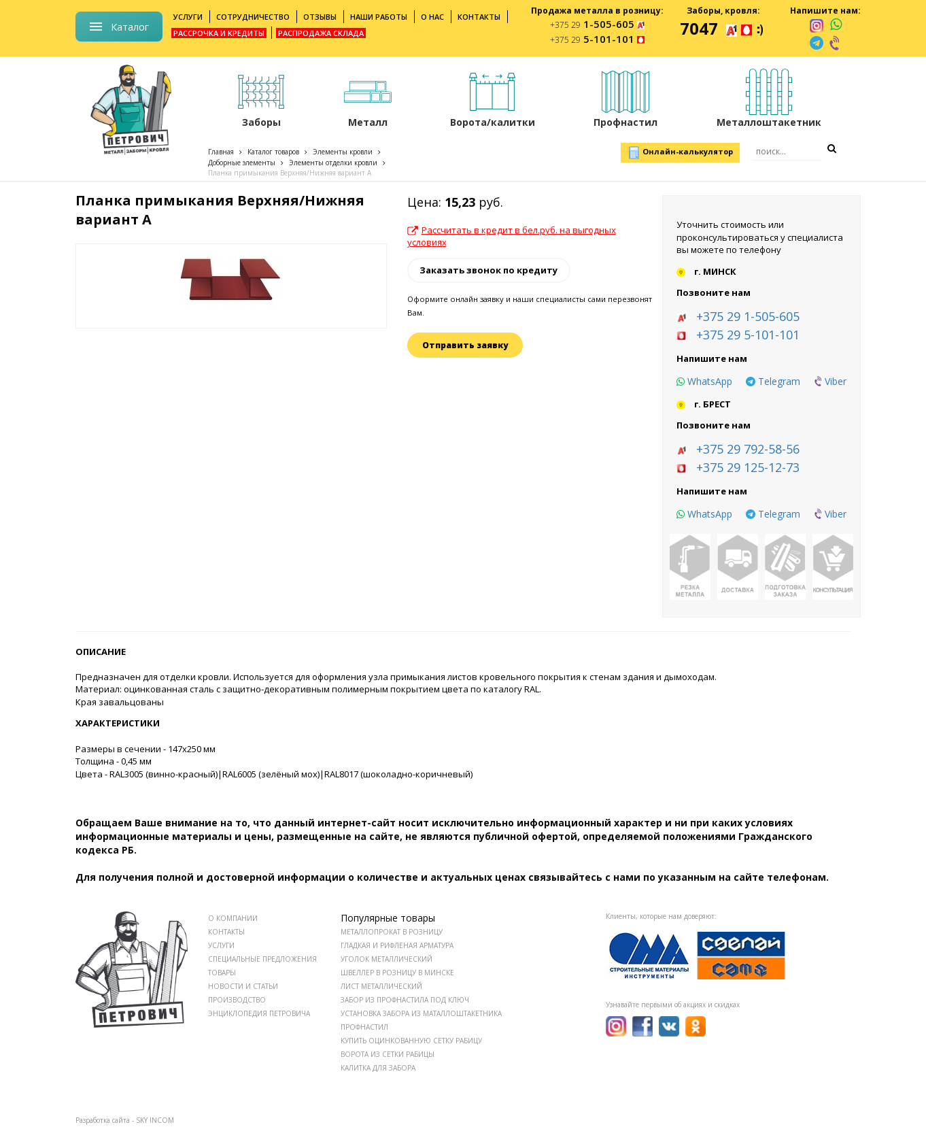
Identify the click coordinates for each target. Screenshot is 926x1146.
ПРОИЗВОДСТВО (237, 1000)
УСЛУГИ (221, 945)
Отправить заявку (465, 345)
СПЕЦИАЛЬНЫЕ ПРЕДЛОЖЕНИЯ (262, 959)
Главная (221, 151)
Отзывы (320, 17)
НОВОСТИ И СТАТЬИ (243, 986)
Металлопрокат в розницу (392, 932)
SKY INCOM (155, 1120)
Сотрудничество (253, 17)
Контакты (479, 17)
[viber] (835, 43)
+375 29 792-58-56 (748, 449)
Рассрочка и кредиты (219, 33)
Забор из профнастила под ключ (405, 1000)
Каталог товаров (273, 151)
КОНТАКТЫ (226, 932)
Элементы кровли (343, 151)
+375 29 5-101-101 (748, 334)
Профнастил (364, 1027)
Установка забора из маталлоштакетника (421, 1013)
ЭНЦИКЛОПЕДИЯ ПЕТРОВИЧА (259, 1013)
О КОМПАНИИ (233, 918)
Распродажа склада (321, 33)
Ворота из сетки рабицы (387, 1054)
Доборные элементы (241, 162)
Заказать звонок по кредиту (488, 270)
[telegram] (816, 43)
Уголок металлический (386, 959)
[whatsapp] (836, 25)
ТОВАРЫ (222, 972)
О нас (432, 17)
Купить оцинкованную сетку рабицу (411, 1040)
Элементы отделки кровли (333, 162)
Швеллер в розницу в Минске (397, 972)
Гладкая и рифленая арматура (397, 945)
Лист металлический (381, 986)
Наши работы (378, 17)
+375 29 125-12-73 (748, 467)
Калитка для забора (378, 1068)
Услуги (188, 17)
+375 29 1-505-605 (748, 316)
